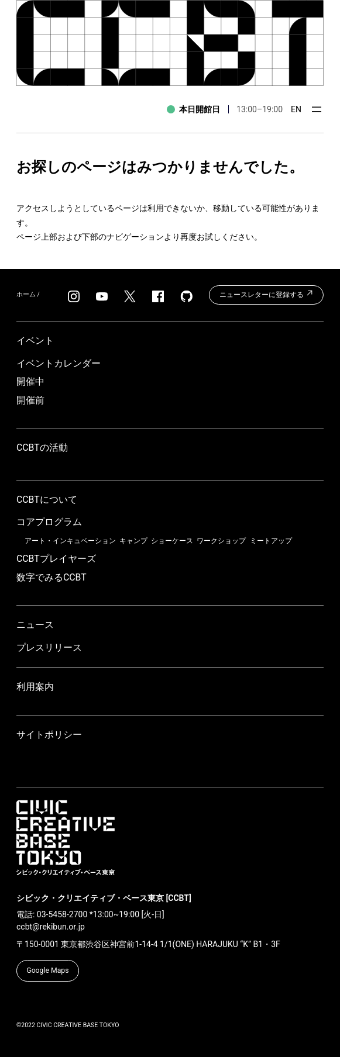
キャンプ (133, 541)
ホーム (26, 294)
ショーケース (172, 541)
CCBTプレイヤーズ (56, 558)
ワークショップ (221, 541)
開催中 (30, 381)
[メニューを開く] (317, 109)
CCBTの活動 (42, 447)
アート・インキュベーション (70, 541)
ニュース (35, 624)
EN (296, 109)
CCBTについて (46, 499)
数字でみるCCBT (51, 577)
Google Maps (47, 970)
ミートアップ (271, 541)
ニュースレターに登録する (266, 293)
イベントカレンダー (58, 363)
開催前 (30, 400)
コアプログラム (49, 521)
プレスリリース (49, 647)
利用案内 (35, 686)
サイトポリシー (49, 734)
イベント (35, 340)
